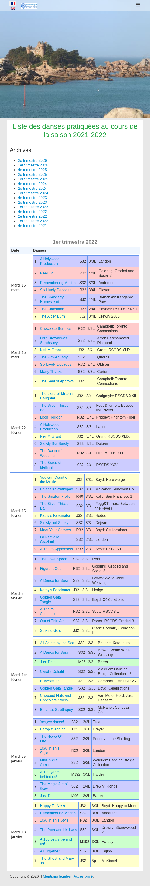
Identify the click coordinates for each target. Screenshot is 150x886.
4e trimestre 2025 (32, 170)
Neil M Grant (50, 350)
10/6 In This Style (54, 820)
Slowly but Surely (54, 523)
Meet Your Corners (55, 530)
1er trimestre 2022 (33, 221)
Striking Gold (50, 630)
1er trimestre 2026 (33, 165)
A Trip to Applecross (56, 549)
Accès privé (83, 876)
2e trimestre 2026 (32, 160)
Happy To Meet (52, 806)
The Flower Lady (54, 357)
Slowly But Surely (54, 444)
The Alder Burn (52, 316)
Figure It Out (50, 569)
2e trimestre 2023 (32, 202)
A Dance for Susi (54, 580)
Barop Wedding (52, 729)
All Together (49, 851)
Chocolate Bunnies (55, 329)
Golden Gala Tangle (56, 688)
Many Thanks (51, 372)
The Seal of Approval (57, 381)
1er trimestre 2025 (33, 179)
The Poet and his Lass (58, 830)
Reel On (47, 273)
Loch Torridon (51, 417)
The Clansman (52, 309)
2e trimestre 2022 (32, 216)
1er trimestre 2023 (33, 207)
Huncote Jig (50, 681)
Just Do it (47, 662)
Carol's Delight (52, 671)
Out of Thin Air (52, 621)
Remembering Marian (58, 283)
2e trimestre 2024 (32, 188)
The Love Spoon (53, 559)
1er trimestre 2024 (33, 193)
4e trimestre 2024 (32, 184)
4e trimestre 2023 (32, 198)
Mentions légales (57, 876)
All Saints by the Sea (57, 643)
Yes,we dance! (52, 722)
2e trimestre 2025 (32, 174)
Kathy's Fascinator (55, 515)
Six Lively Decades (55, 290)
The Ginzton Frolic (55, 496)
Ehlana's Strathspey (56, 489)
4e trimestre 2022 (32, 212)
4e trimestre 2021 (32, 226)
